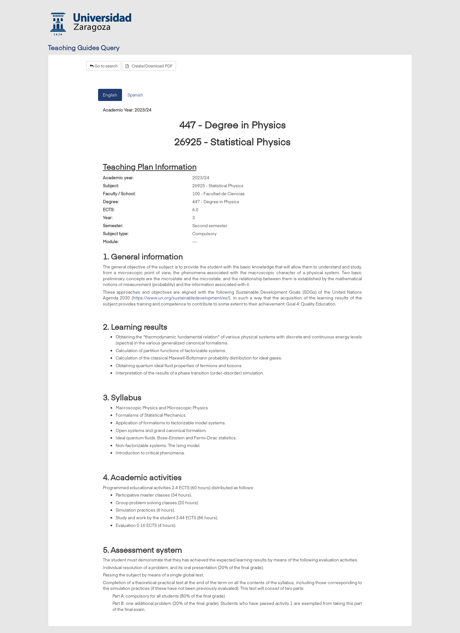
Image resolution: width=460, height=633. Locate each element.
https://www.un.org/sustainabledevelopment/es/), (182, 298)
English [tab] (110, 95)
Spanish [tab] (135, 95)
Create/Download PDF (149, 65)
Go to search (104, 65)
